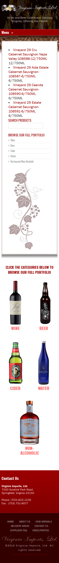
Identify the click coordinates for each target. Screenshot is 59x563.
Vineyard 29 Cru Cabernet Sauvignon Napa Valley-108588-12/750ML (27, 54)
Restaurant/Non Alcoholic (22, 161)
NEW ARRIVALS (44, 521)
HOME (10, 521)
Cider (13, 151)
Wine (13, 140)
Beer (13, 145)
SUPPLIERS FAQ (18, 530)
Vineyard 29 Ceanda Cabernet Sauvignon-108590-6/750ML (25, 89)
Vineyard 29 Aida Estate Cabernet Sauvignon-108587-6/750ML (28, 71)
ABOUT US (24, 521)
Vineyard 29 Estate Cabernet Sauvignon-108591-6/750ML (24, 107)
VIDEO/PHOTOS (40, 530)
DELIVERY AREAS (20, 525)
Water (13, 156)
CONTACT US (41, 525)
